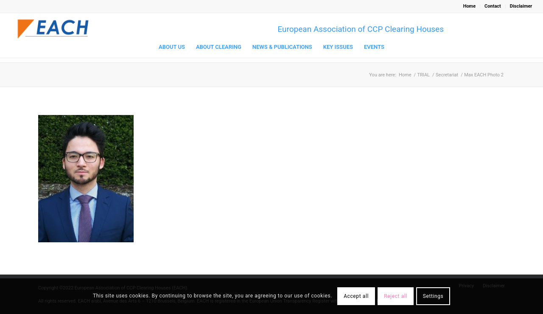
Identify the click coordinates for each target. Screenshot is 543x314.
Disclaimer (521, 6)
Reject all (395, 296)
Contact (492, 6)
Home (469, 6)
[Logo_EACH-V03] (53, 29)
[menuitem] (469, 6)
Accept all (356, 296)
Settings (433, 296)
